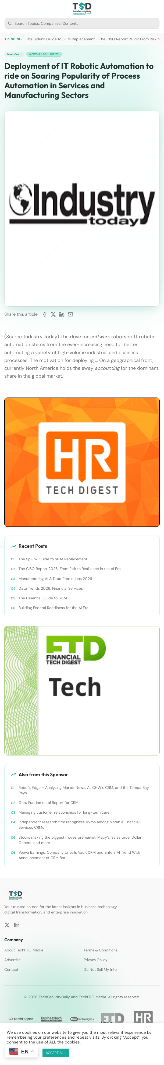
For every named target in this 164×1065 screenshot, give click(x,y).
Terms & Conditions (100, 950)
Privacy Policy (96, 959)
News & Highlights (44, 54)
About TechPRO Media (23, 950)
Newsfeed (14, 54)
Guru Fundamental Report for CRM (49, 802)
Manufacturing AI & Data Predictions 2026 (55, 578)
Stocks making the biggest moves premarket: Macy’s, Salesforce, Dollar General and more (80, 840)
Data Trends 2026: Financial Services (51, 588)
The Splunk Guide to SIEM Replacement (60, 39)
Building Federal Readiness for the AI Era (53, 607)
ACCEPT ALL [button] (56, 1052)
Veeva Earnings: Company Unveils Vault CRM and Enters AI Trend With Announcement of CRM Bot (79, 855)
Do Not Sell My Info (100, 969)
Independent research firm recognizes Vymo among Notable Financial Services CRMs (79, 825)
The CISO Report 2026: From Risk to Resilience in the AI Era (70, 568)
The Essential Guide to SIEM (43, 598)
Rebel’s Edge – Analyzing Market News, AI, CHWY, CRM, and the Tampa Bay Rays (84, 790)
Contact (11, 969)
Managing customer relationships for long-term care (64, 812)
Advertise (12, 959)
